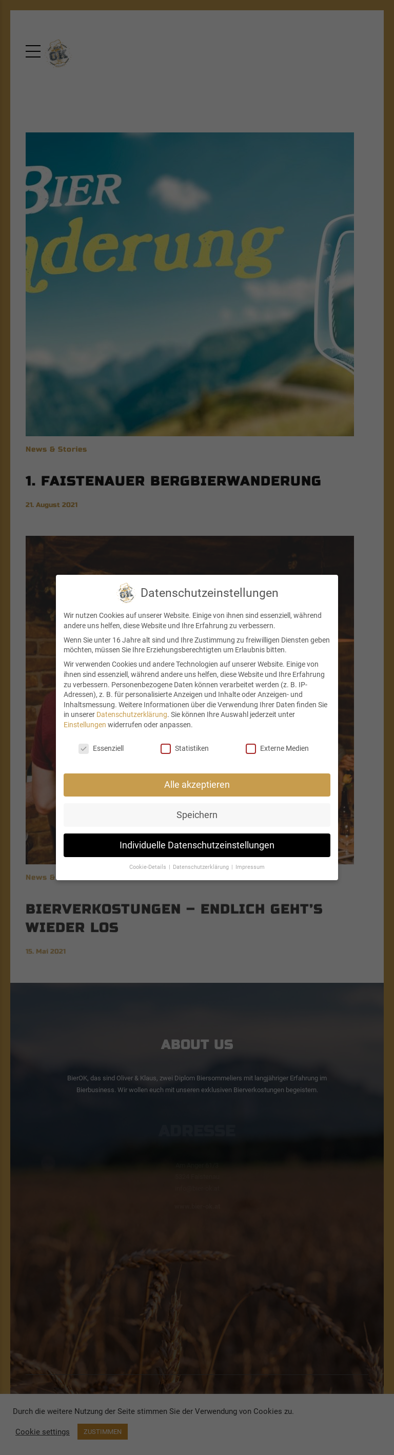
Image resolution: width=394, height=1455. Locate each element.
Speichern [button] (197, 815)
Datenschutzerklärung (131, 714)
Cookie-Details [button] (148, 867)
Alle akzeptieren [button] (197, 785)
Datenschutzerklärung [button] (201, 867)
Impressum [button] (250, 867)
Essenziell (101, 748)
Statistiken (185, 748)
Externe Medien (277, 748)
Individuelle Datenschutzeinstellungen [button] (197, 845)
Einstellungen (85, 725)
